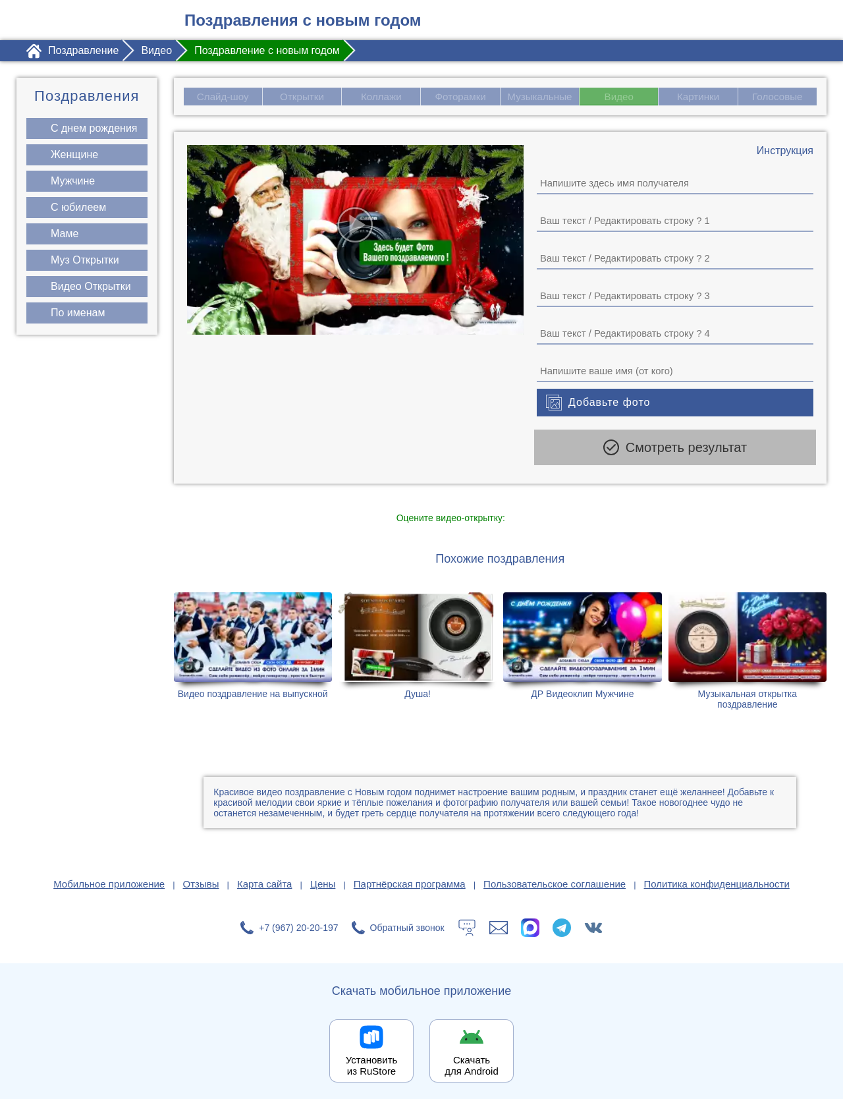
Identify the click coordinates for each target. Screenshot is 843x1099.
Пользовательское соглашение (554, 879)
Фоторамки (460, 96)
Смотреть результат (675, 448)
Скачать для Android (472, 1061)
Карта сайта (264, 879)
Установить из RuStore (372, 1061)
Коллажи (381, 96)
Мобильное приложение (109, 879)
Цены (323, 879)
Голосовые (778, 96)
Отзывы (201, 879)
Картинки (698, 96)
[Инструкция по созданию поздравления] (785, 151)
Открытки (302, 96)
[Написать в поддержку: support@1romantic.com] (498, 923)
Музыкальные (541, 96)
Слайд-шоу (222, 96)
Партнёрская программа (410, 879)
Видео (619, 96)
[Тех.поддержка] (467, 923)
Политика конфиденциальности (717, 879)
